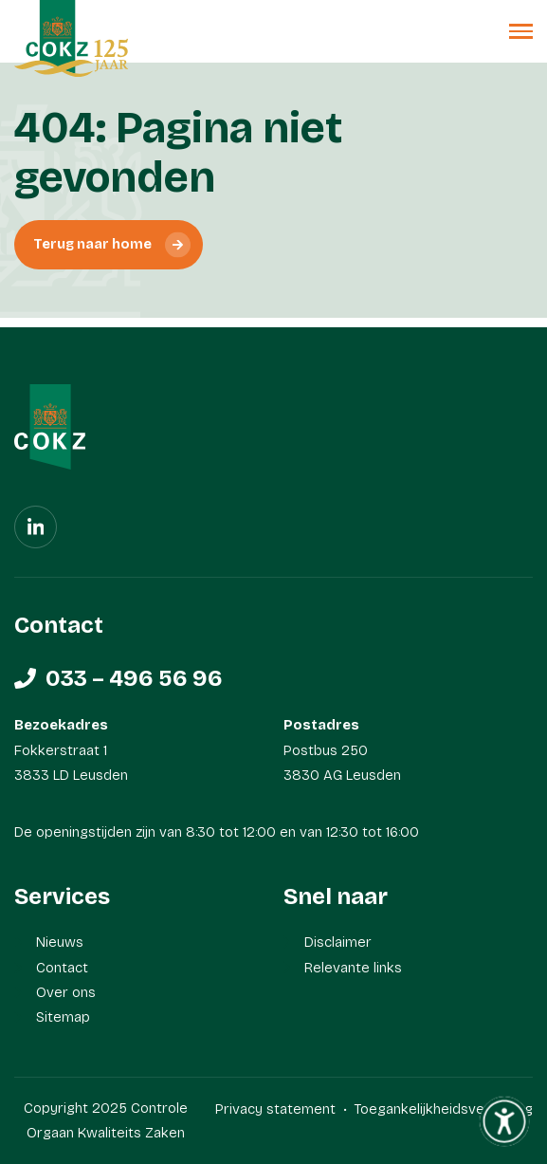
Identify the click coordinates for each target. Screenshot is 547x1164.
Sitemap (63, 1016)
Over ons (66, 992)
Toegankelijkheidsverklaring (443, 1109)
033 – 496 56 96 (134, 678)
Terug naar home (92, 244)
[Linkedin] (35, 527)
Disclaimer (338, 942)
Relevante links (353, 967)
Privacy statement (275, 1109)
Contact (62, 967)
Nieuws (59, 942)
